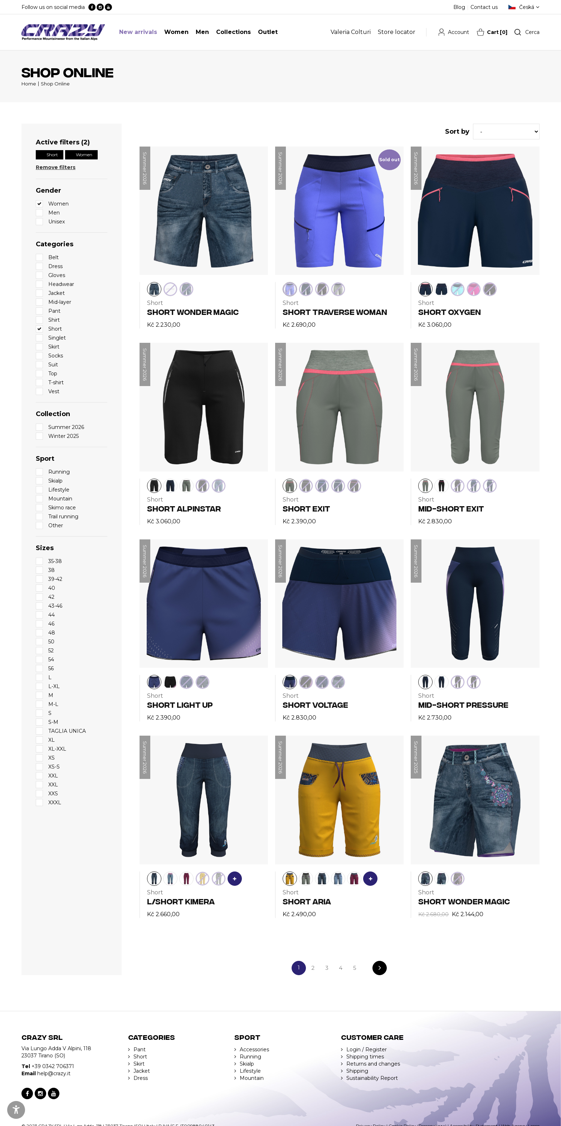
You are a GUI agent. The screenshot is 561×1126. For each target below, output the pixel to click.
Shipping (357, 1071)
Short (52, 154)
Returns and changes (373, 1064)
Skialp (247, 1064)
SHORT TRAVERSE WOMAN (335, 311)
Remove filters (55, 167)
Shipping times (365, 1056)
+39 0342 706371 (52, 1066)
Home (28, 84)
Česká (526, 7)
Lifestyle (250, 1071)
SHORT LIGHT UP (180, 704)
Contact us (484, 7)
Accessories (254, 1049)
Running (250, 1056)
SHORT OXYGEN (449, 311)
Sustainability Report (372, 1078)
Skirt (139, 1064)
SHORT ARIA (307, 901)
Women (84, 154)
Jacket (141, 1071)
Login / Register (366, 1049)
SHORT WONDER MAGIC (193, 311)
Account (458, 32)
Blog (459, 7)
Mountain (252, 1078)
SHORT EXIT (306, 508)
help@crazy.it (53, 1073)
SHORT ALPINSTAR (184, 508)
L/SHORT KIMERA (181, 901)
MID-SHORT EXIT (451, 508)
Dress (140, 1078)
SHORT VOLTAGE (315, 704)
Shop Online (55, 84)
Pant (139, 1049)
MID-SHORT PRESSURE (463, 704)
